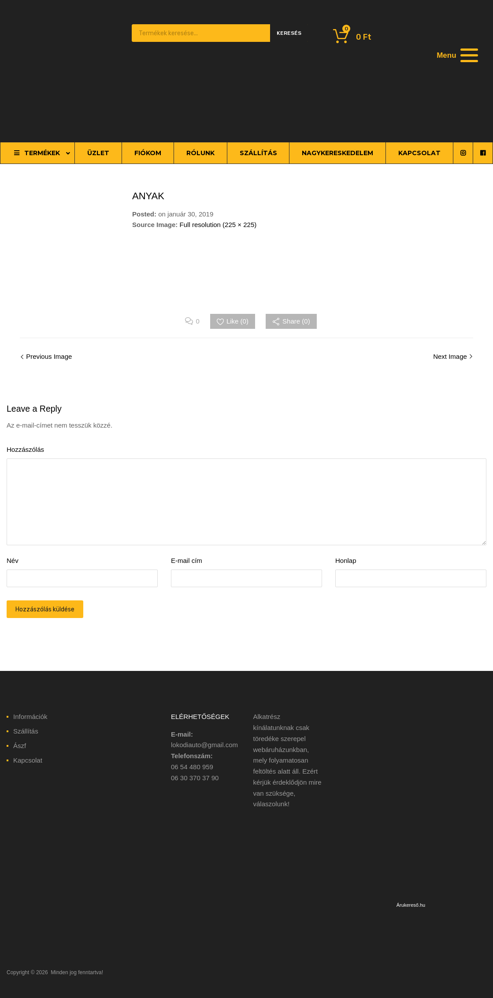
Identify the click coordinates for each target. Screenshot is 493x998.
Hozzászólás (25, 449)
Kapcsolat (27, 760)
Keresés (289, 33)
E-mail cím (186, 560)
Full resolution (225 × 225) (218, 224)
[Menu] (456, 55)
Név (13, 560)
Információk (30, 716)
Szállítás (25, 731)
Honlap (345, 560)
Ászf (19, 745)
